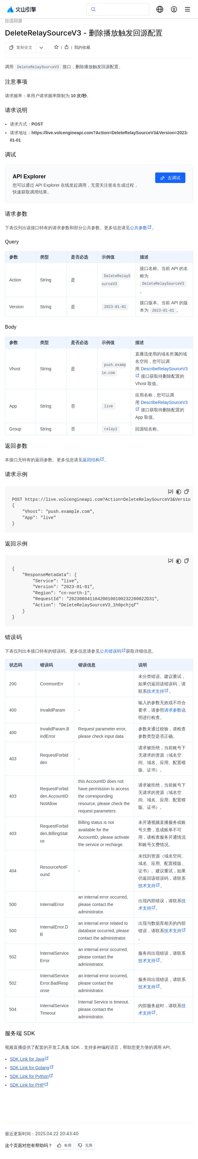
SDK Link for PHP (29, 1084)
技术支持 (158, 691)
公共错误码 (113, 651)
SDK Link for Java (29, 1059)
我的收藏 (82, 47)
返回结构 (93, 459)
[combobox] (159, 9)
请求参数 (172, 710)
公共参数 (141, 227)
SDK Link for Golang (32, 1067)
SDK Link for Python (31, 1076)
